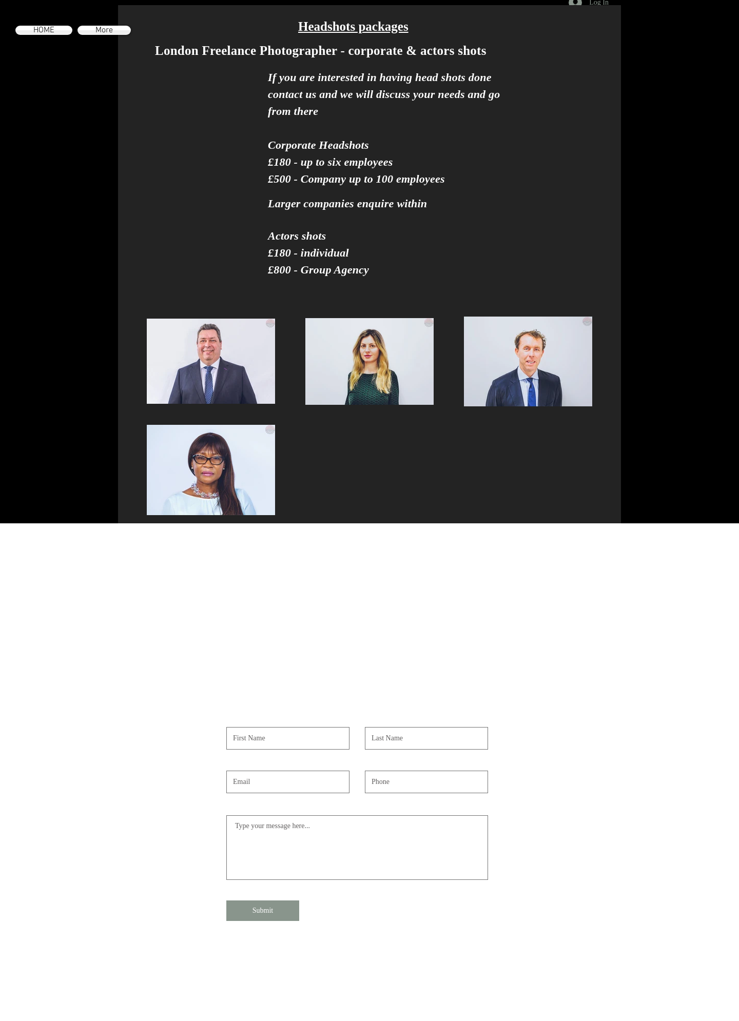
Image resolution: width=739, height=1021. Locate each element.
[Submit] (262, 910)
